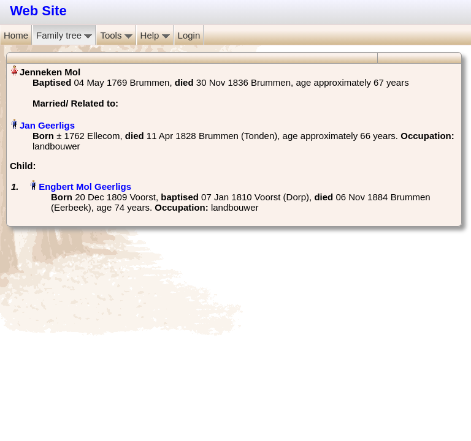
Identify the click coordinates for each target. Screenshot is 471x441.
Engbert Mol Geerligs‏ (85, 186)
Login (189, 35)
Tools (116, 35)
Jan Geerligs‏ (47, 125)
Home (16, 35)
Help (155, 35)
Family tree (64, 35)
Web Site (38, 10)
